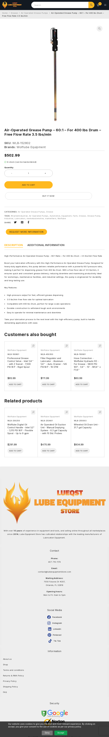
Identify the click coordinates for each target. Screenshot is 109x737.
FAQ (5, 681)
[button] (99, 28)
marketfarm (50, 206)
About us (7, 648)
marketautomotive (35, 206)
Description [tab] (13, 233)
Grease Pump (93, 204)
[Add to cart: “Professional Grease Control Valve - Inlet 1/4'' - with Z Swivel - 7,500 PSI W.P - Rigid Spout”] (18, 373)
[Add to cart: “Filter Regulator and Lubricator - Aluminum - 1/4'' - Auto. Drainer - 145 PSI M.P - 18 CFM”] (51, 373)
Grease (14, 12)
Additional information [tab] (46, 233)
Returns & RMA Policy (13, 665)
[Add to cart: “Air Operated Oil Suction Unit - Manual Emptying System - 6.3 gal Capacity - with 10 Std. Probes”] (51, 440)
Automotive (55, 204)
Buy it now (80, 184)
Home (5, 12)
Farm (75, 204)
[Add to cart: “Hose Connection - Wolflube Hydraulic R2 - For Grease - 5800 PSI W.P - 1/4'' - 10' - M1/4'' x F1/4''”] (85, 373)
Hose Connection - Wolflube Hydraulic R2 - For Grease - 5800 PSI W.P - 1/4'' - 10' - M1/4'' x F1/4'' (87, 352)
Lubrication (20, 206)
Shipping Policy (10, 676)
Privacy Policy (10, 670)
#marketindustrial (19, 204)
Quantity (8, 166)
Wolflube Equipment (31, 146)
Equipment (67, 204)
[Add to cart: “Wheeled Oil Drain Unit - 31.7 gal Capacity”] (85, 440)
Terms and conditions (13, 659)
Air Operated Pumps (38, 204)
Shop (5, 654)
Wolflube (61, 206)
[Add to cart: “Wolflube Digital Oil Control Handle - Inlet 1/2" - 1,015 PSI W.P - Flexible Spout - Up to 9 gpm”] (18, 440)
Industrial (8, 206)
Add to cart (28, 184)
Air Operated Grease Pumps (34, 12)
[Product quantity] (28, 172)
